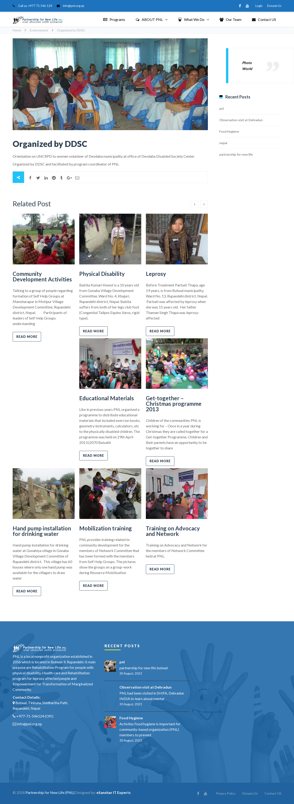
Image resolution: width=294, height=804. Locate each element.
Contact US (264, 19)
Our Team (230, 19)
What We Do (191, 19)
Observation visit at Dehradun (241, 120)
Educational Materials (106, 398)
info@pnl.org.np (73, 6)
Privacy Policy (225, 793)
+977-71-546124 (30, 716)
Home (17, 30)
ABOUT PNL (149, 19)
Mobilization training (105, 528)
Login (259, 6)
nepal (223, 143)
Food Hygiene (229, 131)
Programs (114, 19)
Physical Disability (102, 273)
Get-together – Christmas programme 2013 (173, 403)
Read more (26, 337)
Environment (39, 30)
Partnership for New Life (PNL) (49, 792)
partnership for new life (236, 154)
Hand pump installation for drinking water (42, 531)
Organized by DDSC (50, 144)
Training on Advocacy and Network (173, 531)
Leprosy (156, 273)
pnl (221, 108)
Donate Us (274, 6)
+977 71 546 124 (40, 6)
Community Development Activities (42, 276)
